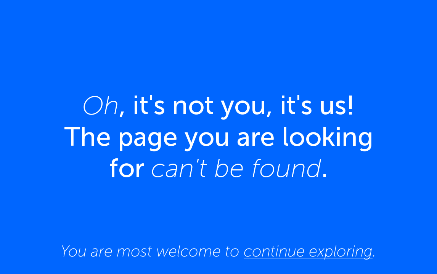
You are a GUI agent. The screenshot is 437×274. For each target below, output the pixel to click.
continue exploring (308, 251)
